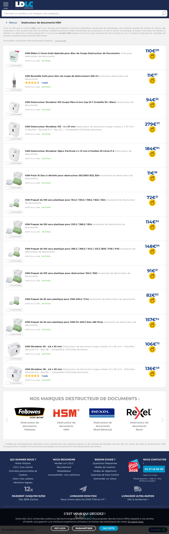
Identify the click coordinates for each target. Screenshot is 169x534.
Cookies (23, 474)
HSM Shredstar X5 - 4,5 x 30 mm (43, 346)
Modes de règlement (105, 471)
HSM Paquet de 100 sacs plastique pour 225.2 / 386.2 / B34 (58, 224)
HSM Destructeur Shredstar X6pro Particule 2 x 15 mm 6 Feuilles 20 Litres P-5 (69, 151)
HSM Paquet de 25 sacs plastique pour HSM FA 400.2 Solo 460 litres (64, 322)
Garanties (96, 474)
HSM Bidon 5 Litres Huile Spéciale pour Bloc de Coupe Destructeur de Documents (72, 53)
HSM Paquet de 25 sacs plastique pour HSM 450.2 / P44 (57, 299)
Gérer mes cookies (23, 478)
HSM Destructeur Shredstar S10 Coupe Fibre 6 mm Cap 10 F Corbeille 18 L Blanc (70, 102)
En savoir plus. (136, 521)
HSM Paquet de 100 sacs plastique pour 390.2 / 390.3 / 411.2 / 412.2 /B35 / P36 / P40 (72, 248)
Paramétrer (83, 528)
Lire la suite (60, 40)
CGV (15, 467)
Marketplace (64, 471)
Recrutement (64, 467)
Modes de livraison (105, 467)
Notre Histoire (23, 463)
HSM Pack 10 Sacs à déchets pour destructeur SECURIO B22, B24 (62, 175)
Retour (13, 22)
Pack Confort (112, 474)
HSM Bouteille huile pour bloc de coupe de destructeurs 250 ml (61, 76)
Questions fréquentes (105, 463)
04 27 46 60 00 (154, 469)
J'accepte (108, 528)
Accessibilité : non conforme (64, 474)
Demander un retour (105, 478)
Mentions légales (23, 482)
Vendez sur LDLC (63, 463)
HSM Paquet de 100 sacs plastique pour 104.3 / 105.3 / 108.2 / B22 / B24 (65, 199)
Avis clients (26, 467)
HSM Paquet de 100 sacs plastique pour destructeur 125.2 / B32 (61, 273)
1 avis (36, 82)
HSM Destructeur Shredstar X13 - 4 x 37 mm (50, 126)
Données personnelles (21, 471)
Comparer (15, 65)
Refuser (59, 528)
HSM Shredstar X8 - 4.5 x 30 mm (43, 369)
